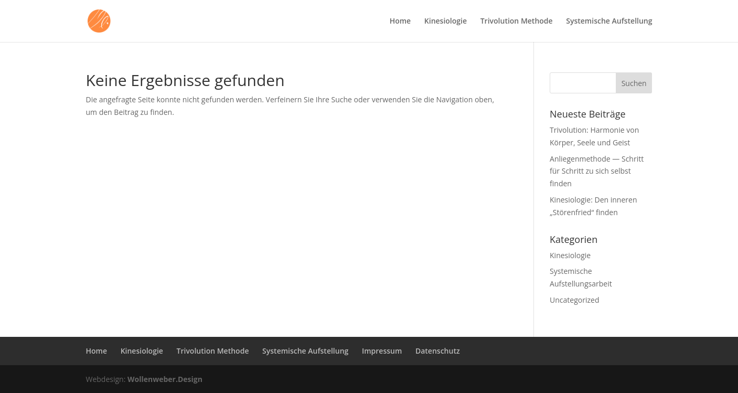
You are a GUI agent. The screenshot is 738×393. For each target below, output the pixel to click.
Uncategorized (574, 300)
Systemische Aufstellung (609, 21)
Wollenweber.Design (164, 379)
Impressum (382, 351)
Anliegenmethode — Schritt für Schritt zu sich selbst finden (597, 171)
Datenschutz (437, 351)
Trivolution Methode (516, 21)
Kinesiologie (445, 21)
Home (400, 21)
